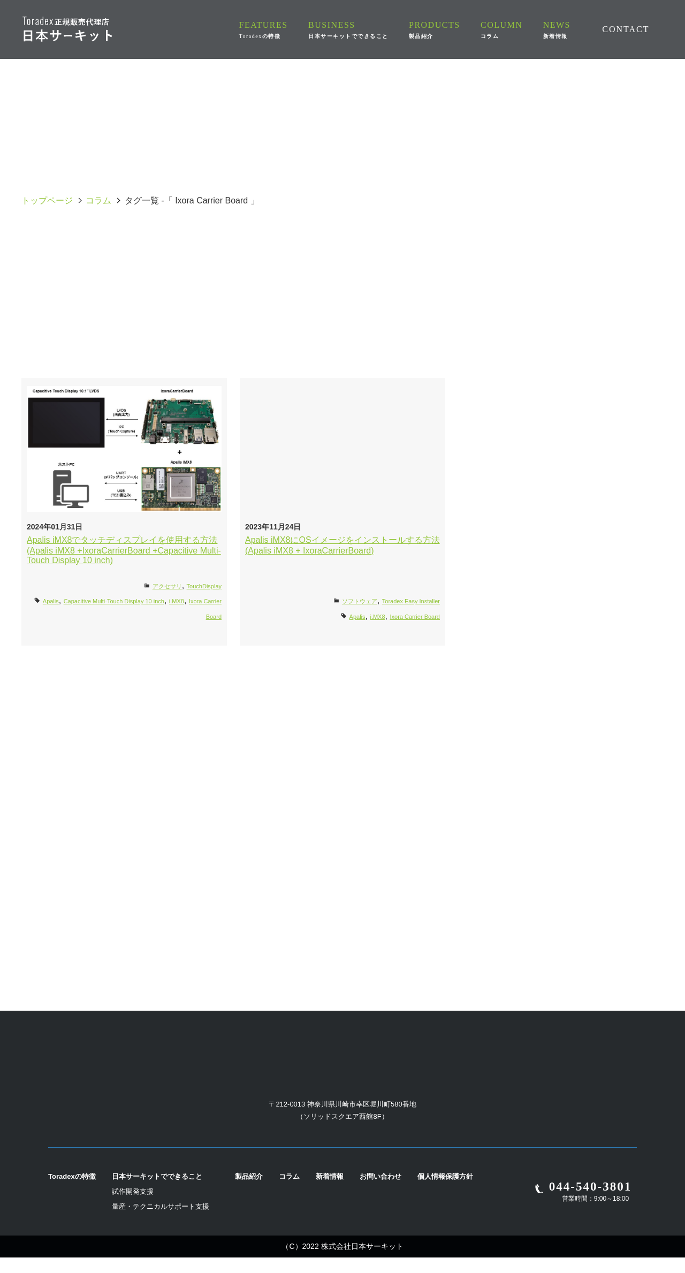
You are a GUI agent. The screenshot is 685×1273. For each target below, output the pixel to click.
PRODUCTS (449, 29)
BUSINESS (366, 29)
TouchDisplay (204, 586)
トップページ (47, 200)
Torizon (471, 320)
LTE (213, 320)
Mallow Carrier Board (342, 320)
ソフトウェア (359, 601)
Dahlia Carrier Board (599, 268)
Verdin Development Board (343, 346)
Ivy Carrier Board (214, 243)
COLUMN (509, 29)
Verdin (214, 346)
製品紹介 (249, 1192)
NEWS (558, 29)
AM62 (599, 243)
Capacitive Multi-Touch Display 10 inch (342, 268)
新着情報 (330, 1192)
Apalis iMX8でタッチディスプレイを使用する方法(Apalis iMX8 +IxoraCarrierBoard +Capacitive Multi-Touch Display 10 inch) (124, 550)
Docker (85, 294)
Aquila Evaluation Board (342, 243)
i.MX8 (471, 294)
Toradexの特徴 (72, 1192)
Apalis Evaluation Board (214, 268)
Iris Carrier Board (599, 294)
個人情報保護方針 (445, 1192)
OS (471, 243)
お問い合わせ (380, 1192)
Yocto (471, 346)
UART (599, 320)
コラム (98, 200)
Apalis (85, 268)
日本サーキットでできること (157, 1192)
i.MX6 (214, 294)
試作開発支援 (133, 1207)
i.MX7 (343, 294)
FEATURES (285, 29)
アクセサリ (167, 586)
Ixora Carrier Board (85, 320)
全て (85, 243)
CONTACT (625, 28)
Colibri (471, 268)
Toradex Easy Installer (411, 601)
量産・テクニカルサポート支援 (160, 1222)
